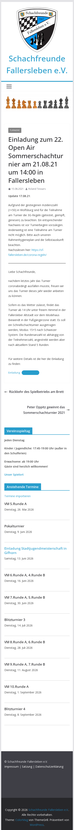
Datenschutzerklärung (49, 766)
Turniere (15, 130)
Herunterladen (30, 372)
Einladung (14, 372)
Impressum (11, 766)
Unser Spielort (14, 474)
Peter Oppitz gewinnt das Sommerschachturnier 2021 (46, 410)
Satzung (27, 766)
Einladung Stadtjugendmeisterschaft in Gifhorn (35, 550)
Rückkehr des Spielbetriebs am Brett (34, 392)
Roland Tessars (37, 189)
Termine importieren (17, 496)
